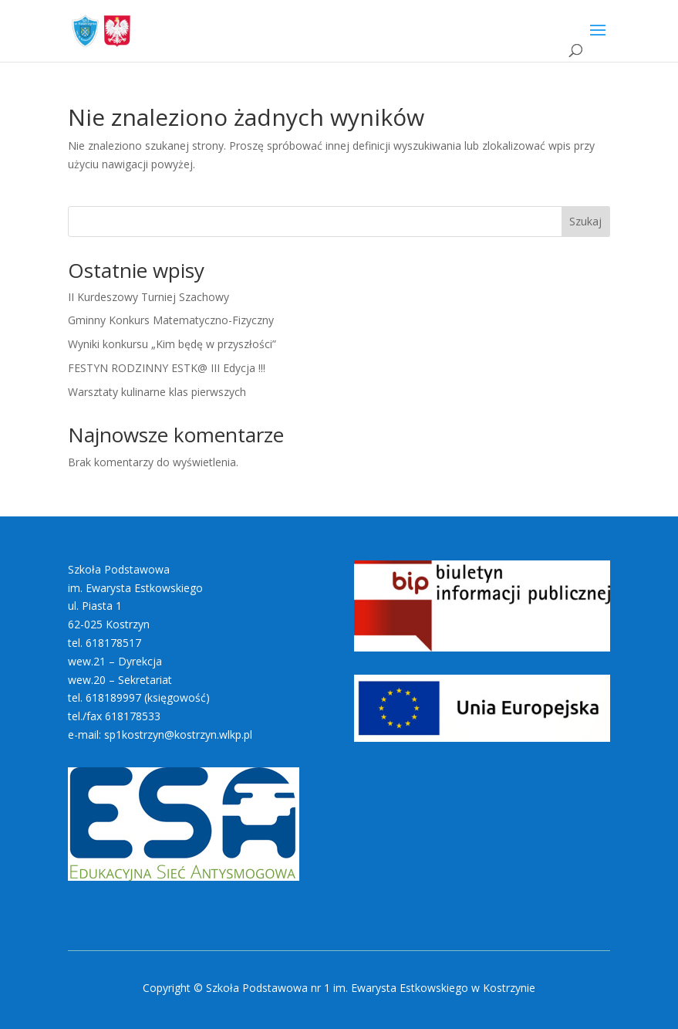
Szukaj (585, 221)
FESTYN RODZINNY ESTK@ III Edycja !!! (166, 367)
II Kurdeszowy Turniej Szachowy (148, 296)
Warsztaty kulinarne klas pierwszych (157, 391)
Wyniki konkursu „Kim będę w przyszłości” (172, 344)
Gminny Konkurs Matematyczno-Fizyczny (171, 320)
